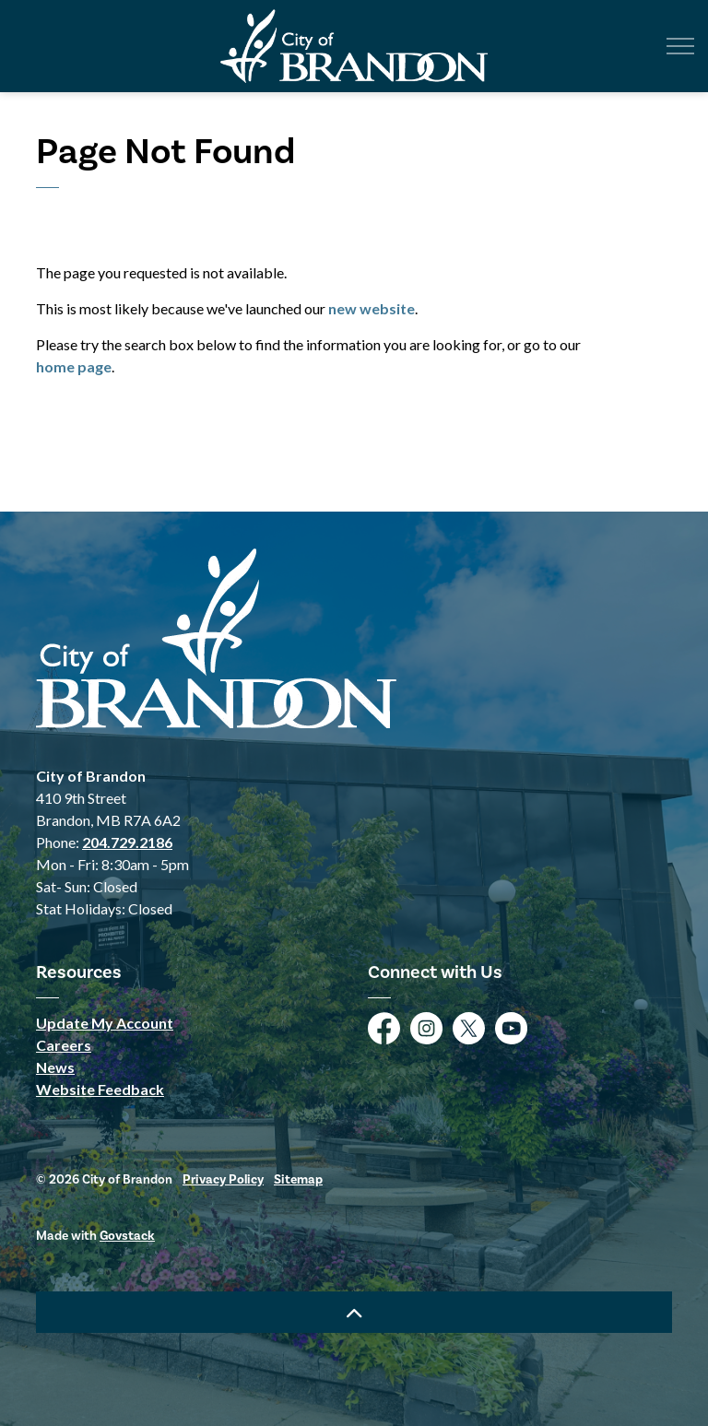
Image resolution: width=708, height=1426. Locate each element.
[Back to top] (354, 1312)
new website (371, 308)
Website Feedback (100, 1089)
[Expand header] (680, 46)
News (55, 1067)
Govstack (127, 1235)
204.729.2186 (127, 842)
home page (74, 366)
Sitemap (298, 1179)
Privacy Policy (223, 1179)
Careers (63, 1045)
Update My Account (104, 1022)
